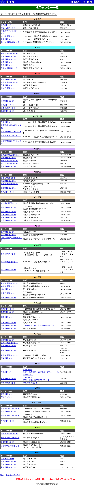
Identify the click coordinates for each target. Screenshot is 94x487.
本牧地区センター (8, 379)
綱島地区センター (8, 212)
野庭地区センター (8, 181)
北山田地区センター (9, 293)
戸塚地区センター (8, 358)
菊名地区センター (8, 218)
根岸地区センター (8, 105)
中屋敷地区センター (9, 254)
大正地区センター (8, 346)
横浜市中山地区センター (11, 446)
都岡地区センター (8, 59)
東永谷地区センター (9, 184)
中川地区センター (8, 80)
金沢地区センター (8, 158)
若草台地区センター (9, 28)
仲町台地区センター (9, 286)
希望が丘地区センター (10, 68)
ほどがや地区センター (10, 409)
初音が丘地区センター (10, 416)
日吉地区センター (8, 220)
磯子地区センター (8, 111)
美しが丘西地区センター (11, 42)
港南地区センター (8, 188)
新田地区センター (8, 215)
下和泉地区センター (9, 82)
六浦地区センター (8, 166)
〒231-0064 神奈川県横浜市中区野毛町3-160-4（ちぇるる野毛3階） (41, 372)
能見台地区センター (9, 161)
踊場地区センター (8, 340)
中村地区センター (8, 467)
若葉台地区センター (9, 54)
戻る (2, 475)
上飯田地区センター (9, 88)
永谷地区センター (8, 192)
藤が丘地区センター (9, 36)
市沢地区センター (8, 65)
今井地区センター (8, 421)
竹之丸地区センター (9, 383)
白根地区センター (8, 56)
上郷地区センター (8, 235)
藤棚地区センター (8, 394)
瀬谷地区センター (8, 270)
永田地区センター (8, 464)
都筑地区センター (8, 289)
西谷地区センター (8, 411)
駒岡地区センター (8, 326)
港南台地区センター (9, 178)
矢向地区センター (8, 323)
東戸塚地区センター (9, 355)
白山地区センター (8, 442)
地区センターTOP (13, 475)
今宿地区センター (8, 62)
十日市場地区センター (10, 438)
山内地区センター (8, 25)
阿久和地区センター (9, 262)
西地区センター (7, 397)
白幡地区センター (8, 122)
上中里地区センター (9, 108)
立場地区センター (8, 85)
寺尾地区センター (8, 328)
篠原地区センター (8, 207)
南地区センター (7, 459)
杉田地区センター (8, 101)
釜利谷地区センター (9, 164)
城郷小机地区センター (10, 203)
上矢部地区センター (9, 343)
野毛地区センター (8, 372)
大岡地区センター (8, 462)
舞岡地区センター (8, 350)
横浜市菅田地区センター (11, 132)
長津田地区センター (9, 434)
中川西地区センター (9, 283)
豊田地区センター (8, 232)
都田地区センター (8, 298)
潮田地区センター (8, 317)
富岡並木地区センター (10, 155)
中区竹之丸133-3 (30, 383)
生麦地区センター (8, 312)
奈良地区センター (8, 39)
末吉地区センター (8, 309)
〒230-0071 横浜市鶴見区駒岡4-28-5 (38, 326)
